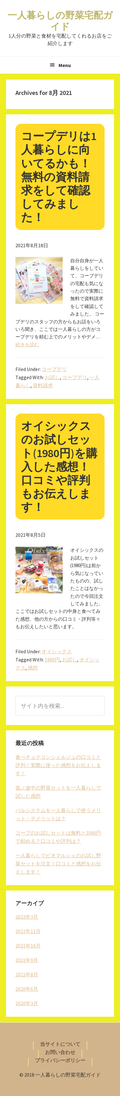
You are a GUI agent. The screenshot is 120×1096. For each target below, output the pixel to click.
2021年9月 (26, 960)
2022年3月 (26, 917)
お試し (52, 377)
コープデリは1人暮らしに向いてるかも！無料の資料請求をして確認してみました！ (58, 176)
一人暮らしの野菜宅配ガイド (60, 20)
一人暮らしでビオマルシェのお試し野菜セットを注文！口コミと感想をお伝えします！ (58, 863)
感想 (33, 668)
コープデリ (54, 369)
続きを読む (27, 344)
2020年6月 (26, 989)
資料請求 (43, 385)
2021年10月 (28, 945)
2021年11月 (28, 931)
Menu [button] (65, 65)
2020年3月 (26, 1003)
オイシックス (57, 651)
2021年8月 (26, 974)
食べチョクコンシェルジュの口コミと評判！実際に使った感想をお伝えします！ (58, 765)
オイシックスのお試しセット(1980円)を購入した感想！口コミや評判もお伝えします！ (59, 466)
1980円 (52, 659)
